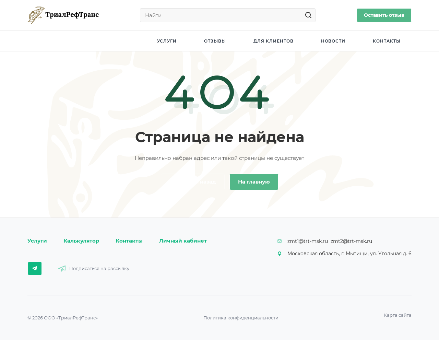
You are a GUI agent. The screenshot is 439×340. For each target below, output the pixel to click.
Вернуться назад (192, 181)
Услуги (37, 240)
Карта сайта (398, 315)
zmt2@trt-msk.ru (351, 241)
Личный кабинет (183, 240)
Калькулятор (81, 240)
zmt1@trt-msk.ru (307, 241)
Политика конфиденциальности (240, 317)
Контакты (129, 240)
